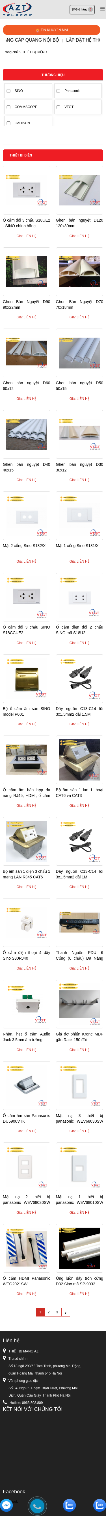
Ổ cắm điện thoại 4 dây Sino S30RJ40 (26, 955)
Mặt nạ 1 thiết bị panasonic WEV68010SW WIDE (79, 1200)
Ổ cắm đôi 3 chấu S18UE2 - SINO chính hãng (26, 223)
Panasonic (72, 91)
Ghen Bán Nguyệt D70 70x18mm (79, 304)
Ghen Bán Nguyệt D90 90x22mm (26, 304)
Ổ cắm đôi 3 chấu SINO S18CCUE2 (26, 630)
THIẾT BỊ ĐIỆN (33, 52)
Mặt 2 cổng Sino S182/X (24, 545)
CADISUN (22, 123)
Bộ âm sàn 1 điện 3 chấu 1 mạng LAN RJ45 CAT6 (26, 874)
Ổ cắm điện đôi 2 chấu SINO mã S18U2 (79, 630)
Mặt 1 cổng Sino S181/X (77, 545)
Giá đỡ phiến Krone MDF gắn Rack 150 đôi (79, 1037)
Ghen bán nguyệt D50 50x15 (79, 386)
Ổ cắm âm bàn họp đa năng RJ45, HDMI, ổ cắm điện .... (26, 793)
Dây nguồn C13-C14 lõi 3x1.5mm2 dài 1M (79, 874)
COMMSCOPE (26, 107)
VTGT (68, 107)
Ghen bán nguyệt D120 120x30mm (79, 223)
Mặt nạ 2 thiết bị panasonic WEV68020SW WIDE (26, 1200)
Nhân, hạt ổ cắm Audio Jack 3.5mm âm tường (26, 1037)
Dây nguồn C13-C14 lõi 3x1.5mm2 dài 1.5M (79, 711)
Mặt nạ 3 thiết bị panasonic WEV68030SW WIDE (79, 1118)
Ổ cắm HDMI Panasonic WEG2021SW (26, 1281)
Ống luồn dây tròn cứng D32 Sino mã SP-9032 (79, 1281)
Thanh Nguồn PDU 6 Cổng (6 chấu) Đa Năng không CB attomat (79, 955)
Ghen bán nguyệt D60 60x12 (26, 386)
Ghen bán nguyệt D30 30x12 (79, 467)
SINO (19, 91)
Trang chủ (10, 52)
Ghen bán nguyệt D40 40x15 (26, 467)
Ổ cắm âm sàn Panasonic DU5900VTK (26, 1118)
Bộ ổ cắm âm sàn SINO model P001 (26, 711)
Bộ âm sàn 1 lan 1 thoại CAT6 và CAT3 (79, 793)
